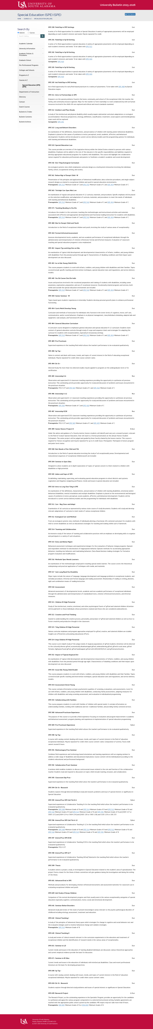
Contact (22, 102)
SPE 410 (89, 59)
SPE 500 (62, 809)
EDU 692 (85, 1005)
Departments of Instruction (29, 92)
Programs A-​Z (24, 75)
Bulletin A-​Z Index (25, 112)
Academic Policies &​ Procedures (26, 54)
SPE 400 (122, 87)
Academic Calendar (26, 43)
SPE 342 (86, 185)
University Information (27, 48)
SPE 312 (89, 46)
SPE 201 (61, 122)
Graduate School (25, 60)
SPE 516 (51, 812)
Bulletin (22, 33)
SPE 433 (97, 423)
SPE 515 (76, 812)
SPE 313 (62, 185)
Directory (22, 97)
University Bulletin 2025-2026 (117, 4)
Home (19, 19)
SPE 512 (111, 809)
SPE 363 (72, 388)
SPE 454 (111, 185)
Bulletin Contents (25, 117)
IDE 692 (62, 1005)
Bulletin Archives (25, 122)
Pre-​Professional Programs (28, 65)
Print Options (130, 14)
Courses (32, 33)
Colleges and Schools (26, 70)
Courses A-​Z (23, 80)
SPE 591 (101, 812)
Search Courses (24, 107)
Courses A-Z (28, 19)
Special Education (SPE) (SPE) (31, 86)
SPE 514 (86, 809)
